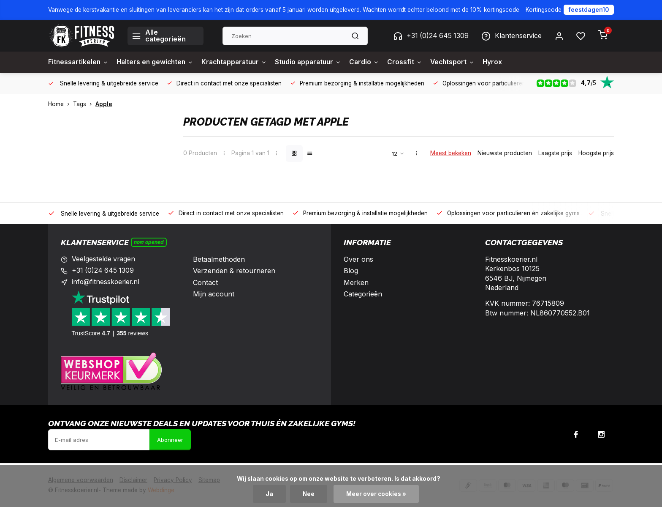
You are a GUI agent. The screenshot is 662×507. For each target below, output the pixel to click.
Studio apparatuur (317, 62)
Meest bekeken (450, 153)
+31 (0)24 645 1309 (429, 36)
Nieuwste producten (505, 153)
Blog (351, 270)
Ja (269, 494)
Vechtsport (465, 62)
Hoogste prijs (596, 153)
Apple (103, 104)
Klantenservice (511, 36)
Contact (205, 282)
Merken (356, 282)
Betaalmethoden (219, 259)
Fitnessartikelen (79, 62)
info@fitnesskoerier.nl (106, 282)
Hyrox (507, 62)
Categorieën (363, 294)
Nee (309, 494)
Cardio (376, 62)
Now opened (149, 242)
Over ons (358, 259)
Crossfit (416, 62)
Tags (84, 104)
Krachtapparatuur (240, 62)
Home (60, 104)
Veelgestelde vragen (104, 259)
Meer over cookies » (377, 494)
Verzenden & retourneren (234, 270)
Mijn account (213, 294)
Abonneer (170, 439)
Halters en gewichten (158, 62)
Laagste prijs (555, 153)
